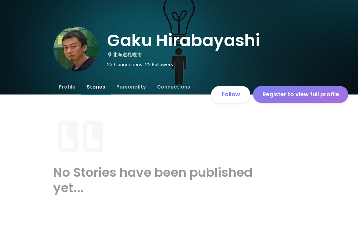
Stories (96, 86)
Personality (131, 86)
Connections (173, 86)
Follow (231, 94)
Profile (67, 86)
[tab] (67, 86)
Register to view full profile (301, 94)
